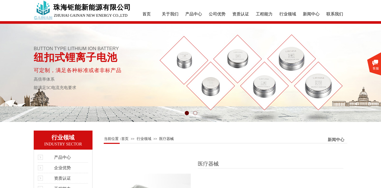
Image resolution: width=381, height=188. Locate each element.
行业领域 (287, 14)
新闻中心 (311, 14)
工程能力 (264, 14)
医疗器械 (166, 139)
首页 (146, 14)
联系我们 (334, 14)
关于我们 (170, 14)
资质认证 (240, 14)
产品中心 (193, 14)
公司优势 (217, 14)
